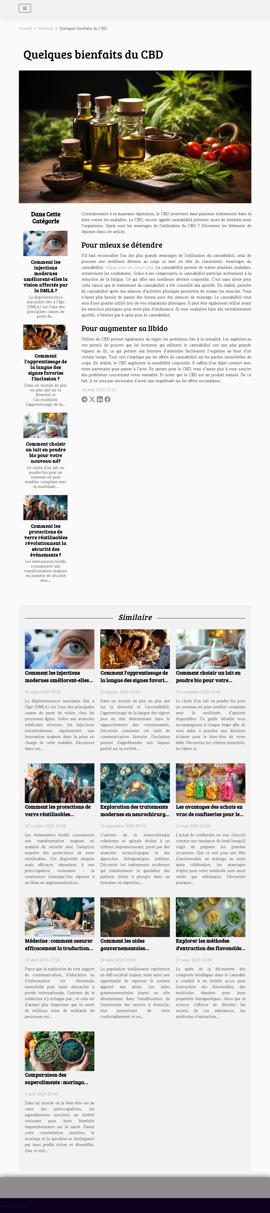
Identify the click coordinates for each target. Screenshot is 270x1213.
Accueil (25, 28)
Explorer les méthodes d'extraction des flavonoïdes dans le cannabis (210, 948)
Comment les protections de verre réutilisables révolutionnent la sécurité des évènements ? (45, 540)
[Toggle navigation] (25, 8)
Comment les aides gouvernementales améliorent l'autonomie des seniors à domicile (132, 952)
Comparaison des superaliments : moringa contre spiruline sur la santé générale (59, 1086)
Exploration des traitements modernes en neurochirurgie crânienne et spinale (135, 814)
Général (46, 28)
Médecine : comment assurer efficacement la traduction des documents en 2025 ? (59, 948)
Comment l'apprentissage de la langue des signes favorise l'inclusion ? (45, 367)
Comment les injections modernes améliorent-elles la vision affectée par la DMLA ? (45, 276)
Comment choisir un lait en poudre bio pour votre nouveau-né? (46, 452)
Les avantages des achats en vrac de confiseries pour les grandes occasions (209, 814)
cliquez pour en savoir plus (129, 267)
